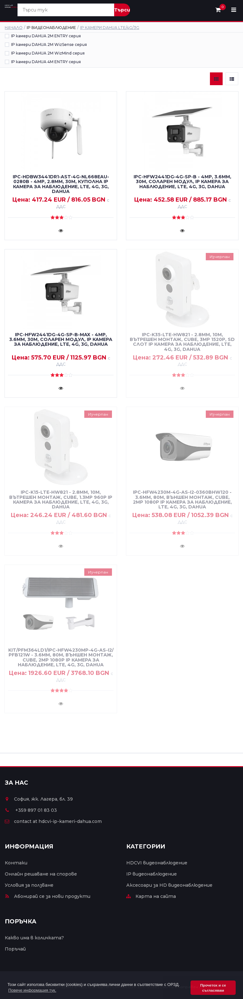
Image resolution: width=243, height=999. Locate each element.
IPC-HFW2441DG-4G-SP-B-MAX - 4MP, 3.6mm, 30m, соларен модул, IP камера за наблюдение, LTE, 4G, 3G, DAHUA (60, 339)
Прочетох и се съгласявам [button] (213, 987)
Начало (14, 27)
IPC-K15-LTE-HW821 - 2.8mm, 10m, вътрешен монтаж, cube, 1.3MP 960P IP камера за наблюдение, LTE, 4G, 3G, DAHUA (60, 499)
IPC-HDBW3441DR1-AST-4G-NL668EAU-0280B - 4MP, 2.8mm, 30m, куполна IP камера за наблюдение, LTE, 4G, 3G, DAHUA (61, 184)
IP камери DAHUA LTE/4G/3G (109, 27)
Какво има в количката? (34, 938)
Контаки (16, 863)
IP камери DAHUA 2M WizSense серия (49, 44)
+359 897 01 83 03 (31, 810)
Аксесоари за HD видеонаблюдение (169, 885)
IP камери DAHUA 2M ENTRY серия (46, 35)
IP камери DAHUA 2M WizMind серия (48, 53)
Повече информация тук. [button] (32, 990)
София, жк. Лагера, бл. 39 (39, 799)
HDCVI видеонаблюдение (156, 863)
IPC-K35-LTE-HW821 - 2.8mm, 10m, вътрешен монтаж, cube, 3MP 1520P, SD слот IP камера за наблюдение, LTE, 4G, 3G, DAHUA (182, 342)
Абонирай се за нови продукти (47, 896)
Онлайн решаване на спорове (41, 874)
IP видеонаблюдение (151, 874)
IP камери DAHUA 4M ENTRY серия (46, 61)
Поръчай (15, 949)
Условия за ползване (29, 885)
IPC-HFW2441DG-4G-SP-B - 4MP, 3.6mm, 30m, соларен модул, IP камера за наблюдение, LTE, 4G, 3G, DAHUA (182, 181)
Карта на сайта (151, 896)
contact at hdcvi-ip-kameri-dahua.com (53, 821)
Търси (122, 10)
